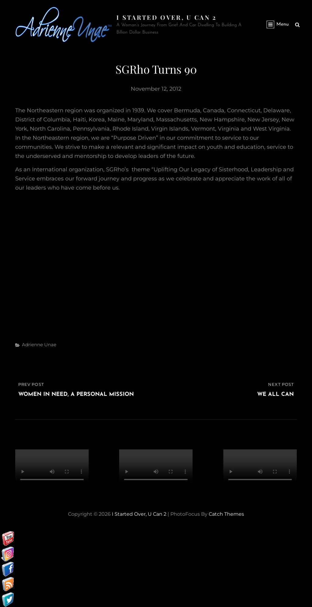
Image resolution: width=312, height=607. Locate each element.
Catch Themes (226, 514)
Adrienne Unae (39, 344)
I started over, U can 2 (166, 17)
